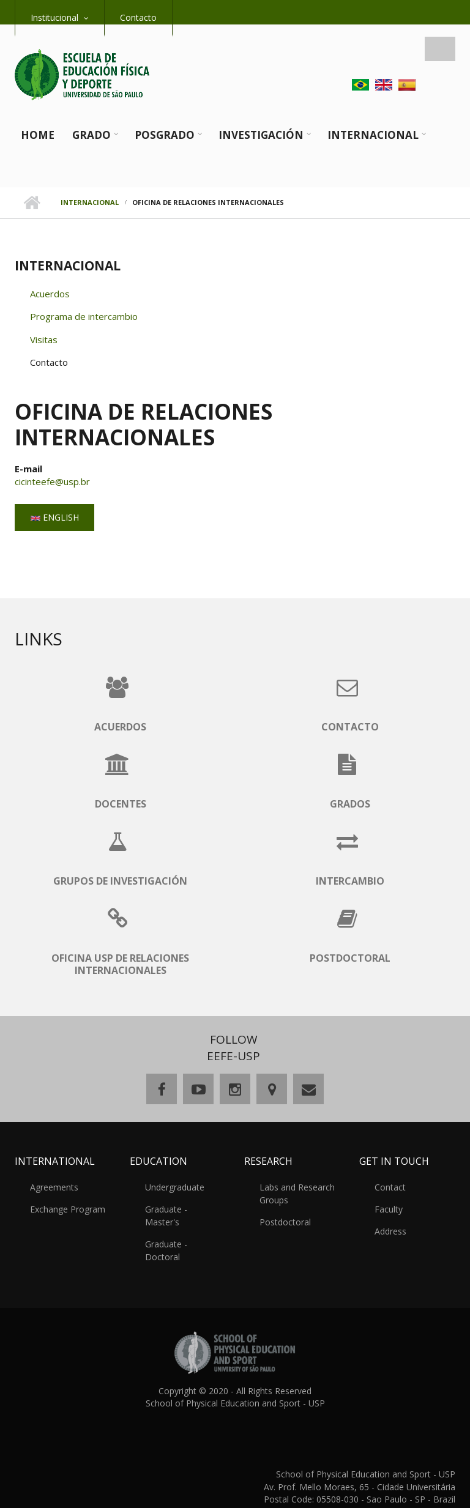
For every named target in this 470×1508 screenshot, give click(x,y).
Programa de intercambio (84, 316)
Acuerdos (50, 294)
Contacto (138, 17)
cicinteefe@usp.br (52, 481)
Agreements (54, 1187)
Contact (390, 1187)
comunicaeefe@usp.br (411, 1485)
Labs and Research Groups (297, 1193)
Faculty (389, 1209)
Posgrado (165, 135)
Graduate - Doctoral (185, 1231)
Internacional (373, 135)
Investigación (261, 135)
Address (390, 1231)
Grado (91, 135)
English (55, 517)
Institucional (54, 17)
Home (37, 135)
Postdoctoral (285, 1222)
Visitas (44, 339)
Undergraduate (174, 1187)
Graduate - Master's (184, 1209)
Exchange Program (67, 1209)
